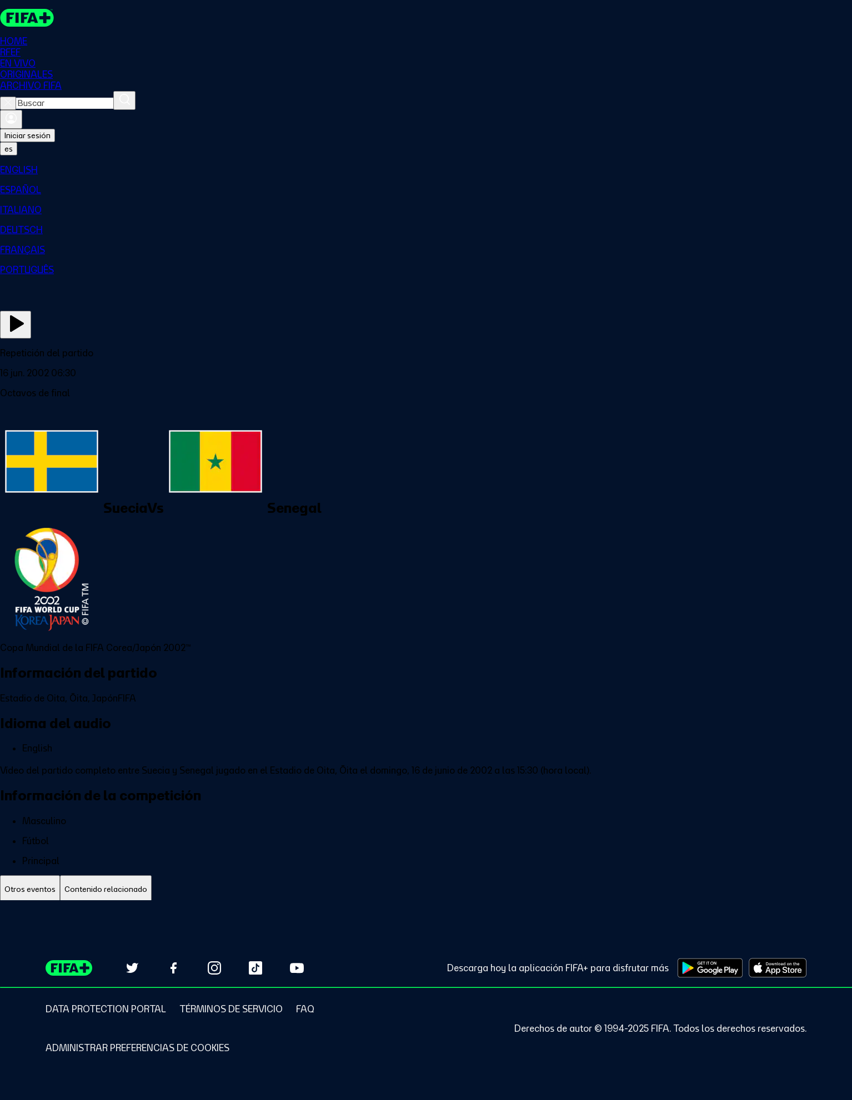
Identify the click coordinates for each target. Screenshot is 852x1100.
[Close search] (8, 103)
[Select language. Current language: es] (8, 148)
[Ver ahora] (15, 325)
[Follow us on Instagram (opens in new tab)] (214, 968)
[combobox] (64, 103)
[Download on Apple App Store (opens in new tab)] (777, 968)
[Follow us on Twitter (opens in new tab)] (132, 968)
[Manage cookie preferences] (137, 1047)
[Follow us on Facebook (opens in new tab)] (173, 968)
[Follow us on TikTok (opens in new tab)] (255, 968)
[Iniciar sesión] (11, 119)
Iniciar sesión (27, 135)
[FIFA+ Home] (27, 18)
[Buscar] (124, 100)
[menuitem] (426, 169)
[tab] (30, 889)
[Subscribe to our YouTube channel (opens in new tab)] (296, 968)
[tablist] (426, 889)
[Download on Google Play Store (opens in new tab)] (710, 968)
